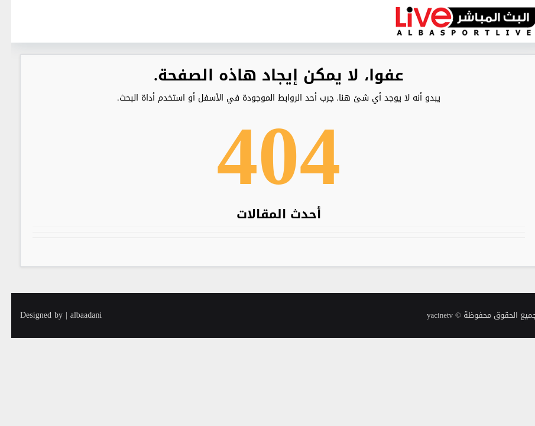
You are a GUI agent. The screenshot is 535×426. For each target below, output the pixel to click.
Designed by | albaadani (49, 315)
